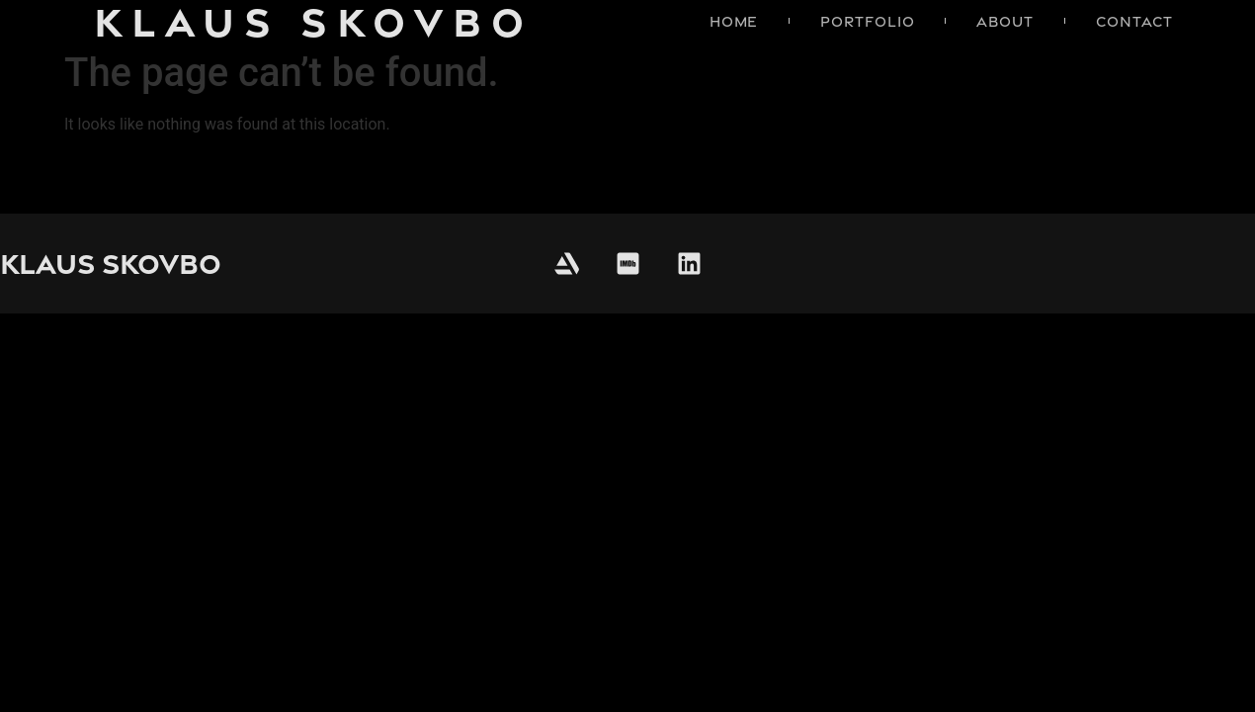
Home (734, 21)
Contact (1134, 21)
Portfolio (867, 21)
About (1005, 21)
